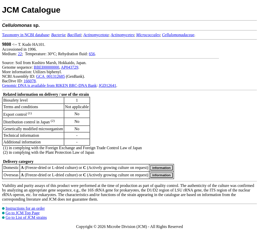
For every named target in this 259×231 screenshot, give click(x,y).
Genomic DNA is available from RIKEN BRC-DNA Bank (49, 85)
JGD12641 (107, 85)
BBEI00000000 (46, 67)
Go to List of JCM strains (26, 217)
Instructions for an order (25, 208)
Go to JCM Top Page (23, 213)
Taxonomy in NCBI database (25, 35)
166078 (30, 81)
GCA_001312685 (50, 76)
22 (20, 54)
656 (92, 54)
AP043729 (69, 67)
